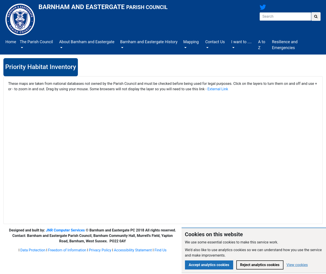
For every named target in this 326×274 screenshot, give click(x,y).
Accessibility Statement (133, 250)
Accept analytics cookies (209, 265)
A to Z (261, 45)
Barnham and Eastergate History (148, 42)
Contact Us (215, 42)
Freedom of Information (67, 250)
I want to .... (241, 42)
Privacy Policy (100, 250)
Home (10, 42)
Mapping (191, 42)
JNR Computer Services (65, 230)
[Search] (285, 16)
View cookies (297, 265)
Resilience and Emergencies (284, 45)
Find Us (160, 250)
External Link (217, 89)
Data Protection (33, 250)
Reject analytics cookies (260, 265)
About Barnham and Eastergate (86, 42)
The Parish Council (36, 42)
